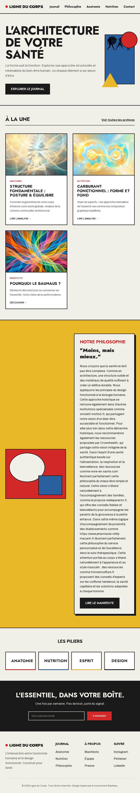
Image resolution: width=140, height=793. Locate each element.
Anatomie (93, 6)
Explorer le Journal (27, 89)
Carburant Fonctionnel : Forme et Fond (103, 190)
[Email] (56, 715)
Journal (54, 6)
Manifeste (91, 752)
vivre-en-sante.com (104, 471)
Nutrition (112, 6)
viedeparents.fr (116, 500)
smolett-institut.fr (92, 414)
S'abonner (99, 716)
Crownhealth (109, 442)
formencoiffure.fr (102, 572)
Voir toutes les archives (118, 120)
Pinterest (120, 758)
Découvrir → (18, 302)
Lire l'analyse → (20, 218)
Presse (89, 765)
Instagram (121, 752)
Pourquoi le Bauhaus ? (35, 283)
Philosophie (73, 6)
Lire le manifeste (100, 603)
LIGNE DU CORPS (24, 6)
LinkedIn (119, 765)
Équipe (89, 758)
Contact (129, 6)
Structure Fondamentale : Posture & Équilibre (32, 190)
